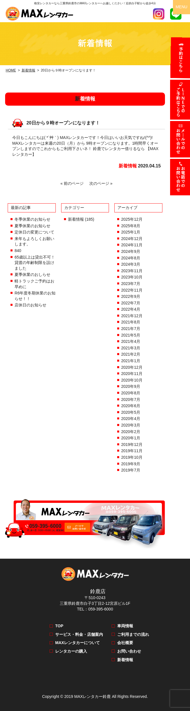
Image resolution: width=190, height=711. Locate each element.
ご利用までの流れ (133, 634)
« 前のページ (73, 183)
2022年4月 (130, 309)
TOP (59, 626)
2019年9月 (130, 464)
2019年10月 (131, 457)
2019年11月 (131, 450)
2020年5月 (130, 412)
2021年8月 (130, 322)
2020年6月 (130, 405)
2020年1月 (130, 438)
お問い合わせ (129, 651)
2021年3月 (130, 348)
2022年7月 (130, 303)
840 (18, 250)
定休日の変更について (34, 232)
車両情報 (125, 626)
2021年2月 (130, 354)
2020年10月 (131, 380)
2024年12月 (131, 238)
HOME (11, 70)
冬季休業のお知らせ (32, 219)
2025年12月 (131, 219)
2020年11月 (131, 373)
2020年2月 (130, 431)
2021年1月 (130, 360)
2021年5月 (130, 335)
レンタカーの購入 (71, 651)
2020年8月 (130, 393)
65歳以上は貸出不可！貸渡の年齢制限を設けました (35, 263)
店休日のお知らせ (30, 305)
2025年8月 (130, 226)
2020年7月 (130, 399)
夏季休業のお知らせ (32, 226)
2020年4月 (130, 418)
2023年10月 (131, 277)
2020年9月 (130, 386)
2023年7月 (130, 283)
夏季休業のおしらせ (32, 274)
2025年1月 (130, 232)
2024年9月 (130, 251)
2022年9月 (130, 296)
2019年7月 (130, 470)
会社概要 (125, 642)
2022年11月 (131, 290)
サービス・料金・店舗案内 (79, 634)
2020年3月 (130, 425)
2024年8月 (130, 258)
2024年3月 (130, 264)
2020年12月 (131, 367)
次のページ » (99, 183)
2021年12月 (131, 316)
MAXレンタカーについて (77, 642)
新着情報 (28, 70)
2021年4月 (130, 341)
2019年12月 (131, 444)
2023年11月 (131, 271)
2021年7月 (130, 328)
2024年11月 (131, 245)
